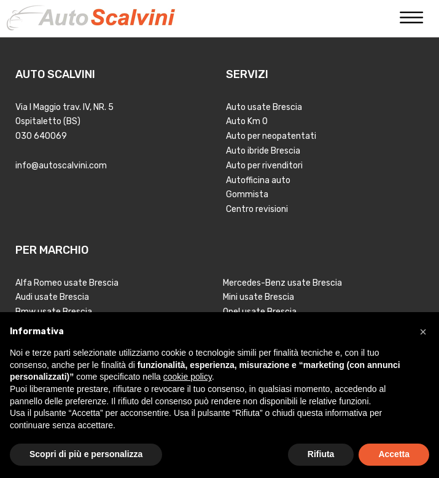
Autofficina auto (258, 180)
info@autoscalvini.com (61, 165)
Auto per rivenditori (264, 165)
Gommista (247, 194)
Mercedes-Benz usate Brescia (282, 283)
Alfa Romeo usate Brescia (66, 283)
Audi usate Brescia (52, 297)
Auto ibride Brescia (263, 151)
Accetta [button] (394, 454)
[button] (423, 332)
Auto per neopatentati (271, 136)
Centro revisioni (257, 209)
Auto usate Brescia (264, 107)
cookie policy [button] (187, 377)
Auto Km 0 (247, 121)
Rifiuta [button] (321, 454)
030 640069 (41, 136)
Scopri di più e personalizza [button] (85, 454)
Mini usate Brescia (258, 297)
